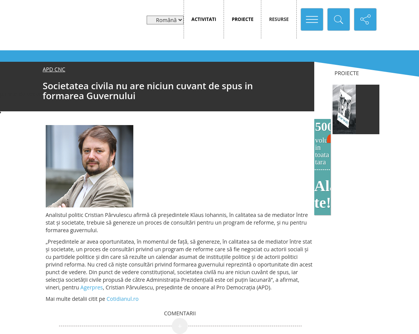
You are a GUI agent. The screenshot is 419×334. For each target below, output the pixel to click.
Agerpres (91, 287)
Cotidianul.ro (122, 298)
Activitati (204, 19)
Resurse (279, 19)
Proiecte (242, 19)
